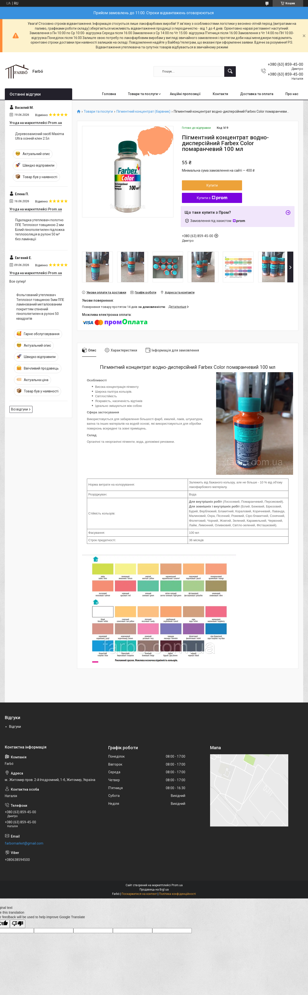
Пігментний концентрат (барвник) (143, 111)
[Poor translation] (17, 924)
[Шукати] (230, 71)
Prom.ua (177, 885)
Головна (109, 94)
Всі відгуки (19, 409)
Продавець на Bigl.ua (154, 889)
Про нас (291, 94)
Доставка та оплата (256, 94)
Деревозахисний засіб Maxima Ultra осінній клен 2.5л (39, 136)
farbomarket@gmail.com (24, 843)
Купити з (212, 198)
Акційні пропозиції (185, 94)
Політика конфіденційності (177, 894)
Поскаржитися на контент (139, 894)
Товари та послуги (143, 94)
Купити (212, 185)
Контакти (220, 94)
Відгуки (15, 726)
